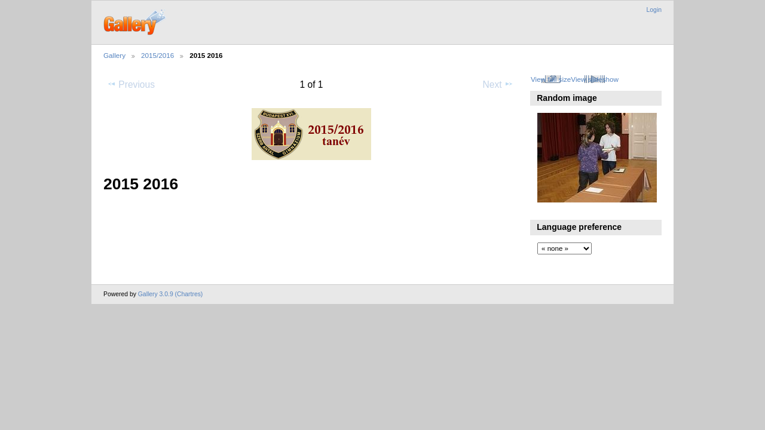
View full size (551, 79)
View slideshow (595, 79)
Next (498, 84)
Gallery (114, 55)
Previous (131, 84)
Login (654, 10)
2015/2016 (157, 55)
